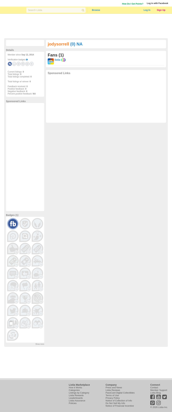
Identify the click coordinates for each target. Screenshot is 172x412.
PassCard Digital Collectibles (120, 392)
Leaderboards (76, 398)
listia (57, 59)
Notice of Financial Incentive (119, 406)
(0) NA (76, 44)
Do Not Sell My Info (115, 403)
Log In (147, 10)
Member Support (158, 390)
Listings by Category (79, 392)
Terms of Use (112, 395)
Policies (73, 403)
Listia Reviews (112, 390)
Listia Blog (155, 392)
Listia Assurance (77, 400)
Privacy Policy (112, 398)
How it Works (75, 387)
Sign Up (161, 10)
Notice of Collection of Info (118, 400)
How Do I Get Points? (132, 4)
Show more (39, 344)
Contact (154, 387)
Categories (74, 390)
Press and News (113, 387)
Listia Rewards (76, 395)
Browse (96, 10)
